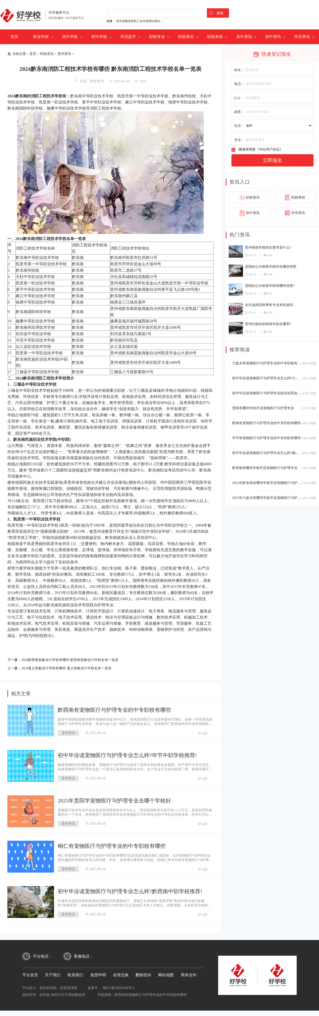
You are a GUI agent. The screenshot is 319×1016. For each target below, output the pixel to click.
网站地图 (166, 973)
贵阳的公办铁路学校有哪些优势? (269, 286)
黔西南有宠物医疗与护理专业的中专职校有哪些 (114, 708)
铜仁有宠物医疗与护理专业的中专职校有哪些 (112, 844)
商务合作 (189, 973)
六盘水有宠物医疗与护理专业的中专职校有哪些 (268, 363)
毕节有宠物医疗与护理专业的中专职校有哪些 (266, 438)
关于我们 (53, 973)
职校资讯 (186, 37)
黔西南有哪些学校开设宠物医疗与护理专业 (264, 468)
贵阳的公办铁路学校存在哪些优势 (270, 266)
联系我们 (75, 973)
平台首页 (30, 973)
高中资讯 (244, 37)
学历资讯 (302, 37)
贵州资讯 (64, 54)
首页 (14, 37)
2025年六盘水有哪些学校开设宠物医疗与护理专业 (270, 498)
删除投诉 (143, 973)
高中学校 (70, 37)
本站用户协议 (269, 149)
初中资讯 (273, 37)
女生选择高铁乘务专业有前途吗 (269, 305)
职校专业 (157, 37)
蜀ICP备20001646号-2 (119, 986)
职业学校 (41, 37)
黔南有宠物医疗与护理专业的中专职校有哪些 (266, 423)
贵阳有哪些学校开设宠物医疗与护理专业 (263, 408)
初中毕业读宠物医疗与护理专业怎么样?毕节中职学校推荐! (127, 754)
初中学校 (99, 37)
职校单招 (215, 37)
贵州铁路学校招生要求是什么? (268, 247)
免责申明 (98, 973)
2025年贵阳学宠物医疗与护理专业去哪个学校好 (114, 799)
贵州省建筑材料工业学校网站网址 (138, 21)
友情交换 (121, 973)
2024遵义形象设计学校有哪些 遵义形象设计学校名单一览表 (72, 667)
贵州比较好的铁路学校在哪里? (268, 324)
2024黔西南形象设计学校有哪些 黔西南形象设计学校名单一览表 (76, 659)
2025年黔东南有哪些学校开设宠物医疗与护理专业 (270, 483)
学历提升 (128, 37)
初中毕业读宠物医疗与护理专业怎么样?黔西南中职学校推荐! (130, 890)
